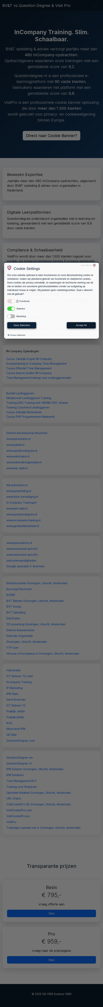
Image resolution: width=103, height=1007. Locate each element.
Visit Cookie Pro (86, 265)
